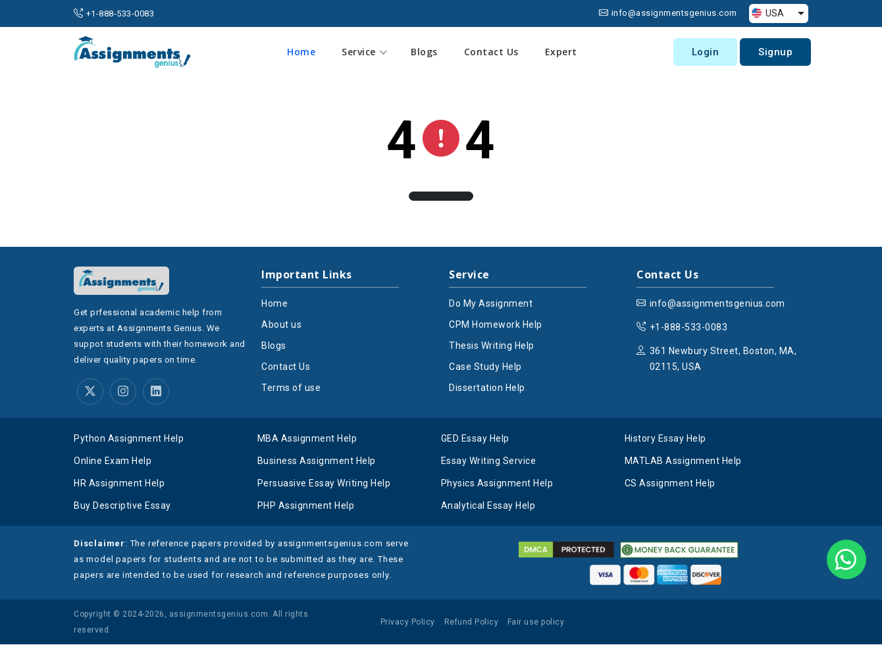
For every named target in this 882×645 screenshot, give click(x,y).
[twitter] (90, 392)
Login (705, 52)
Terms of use (291, 387)
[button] (441, 196)
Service (365, 52)
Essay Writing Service (488, 461)
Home (302, 51)
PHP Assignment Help (306, 506)
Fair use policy (536, 622)
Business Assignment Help (316, 461)
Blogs (424, 51)
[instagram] (123, 392)
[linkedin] (156, 392)
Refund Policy (471, 622)
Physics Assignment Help (497, 483)
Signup (775, 52)
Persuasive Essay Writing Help (324, 483)
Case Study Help (485, 366)
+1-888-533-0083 (120, 13)
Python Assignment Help (129, 439)
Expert (562, 51)
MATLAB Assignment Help (683, 461)
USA (768, 13)
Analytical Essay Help (488, 506)
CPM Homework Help (495, 324)
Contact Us (492, 51)
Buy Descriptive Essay (122, 506)
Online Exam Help (112, 461)
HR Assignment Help (119, 483)
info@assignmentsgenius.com (674, 13)
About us (281, 324)
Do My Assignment (490, 303)
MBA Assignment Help (307, 439)
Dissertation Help (487, 387)
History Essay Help (665, 439)
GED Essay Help (475, 439)
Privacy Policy (407, 622)
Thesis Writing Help (491, 345)
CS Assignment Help (670, 483)
